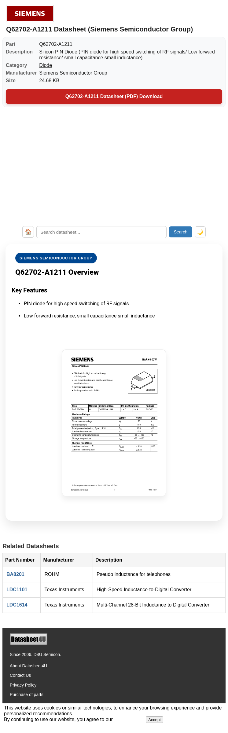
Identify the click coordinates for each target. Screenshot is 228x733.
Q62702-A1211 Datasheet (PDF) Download (114, 96)
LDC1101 (16, 589)
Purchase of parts (26, 694)
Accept (154, 719)
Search (180, 231)
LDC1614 (16, 604)
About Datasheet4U (28, 665)
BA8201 (15, 574)
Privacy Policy (23, 685)
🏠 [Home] (28, 232)
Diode (45, 65)
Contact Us (20, 675)
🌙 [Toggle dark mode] (200, 232)
